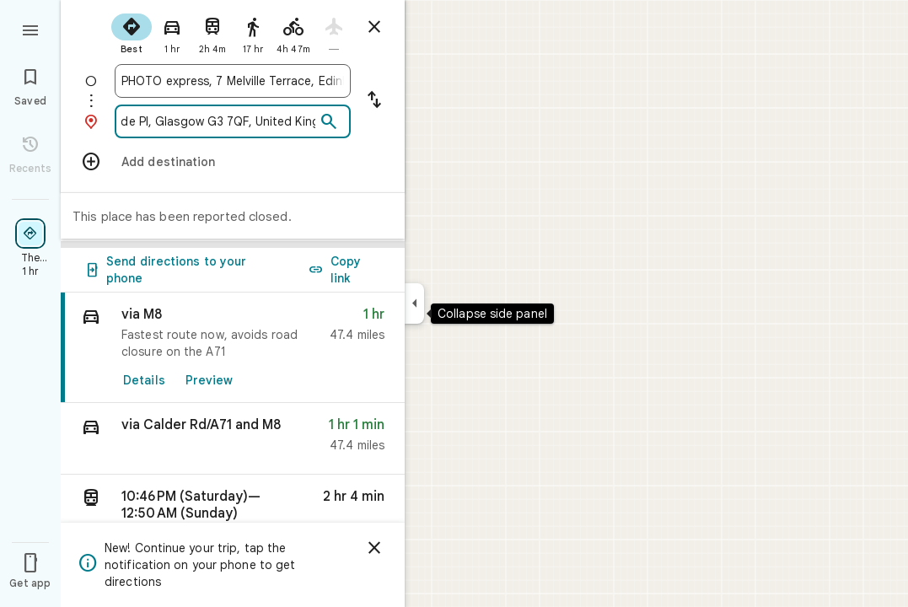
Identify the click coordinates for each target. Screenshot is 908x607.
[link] (233, 348)
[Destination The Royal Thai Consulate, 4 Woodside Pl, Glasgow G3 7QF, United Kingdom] (218, 121)
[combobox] (232, 81)
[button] (233, 439)
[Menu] (30, 28)
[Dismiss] (374, 548)
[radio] (131, 32)
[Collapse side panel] (414, 303)
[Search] (329, 122)
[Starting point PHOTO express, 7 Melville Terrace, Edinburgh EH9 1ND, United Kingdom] (232, 81)
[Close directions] (374, 27)
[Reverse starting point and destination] (374, 101)
